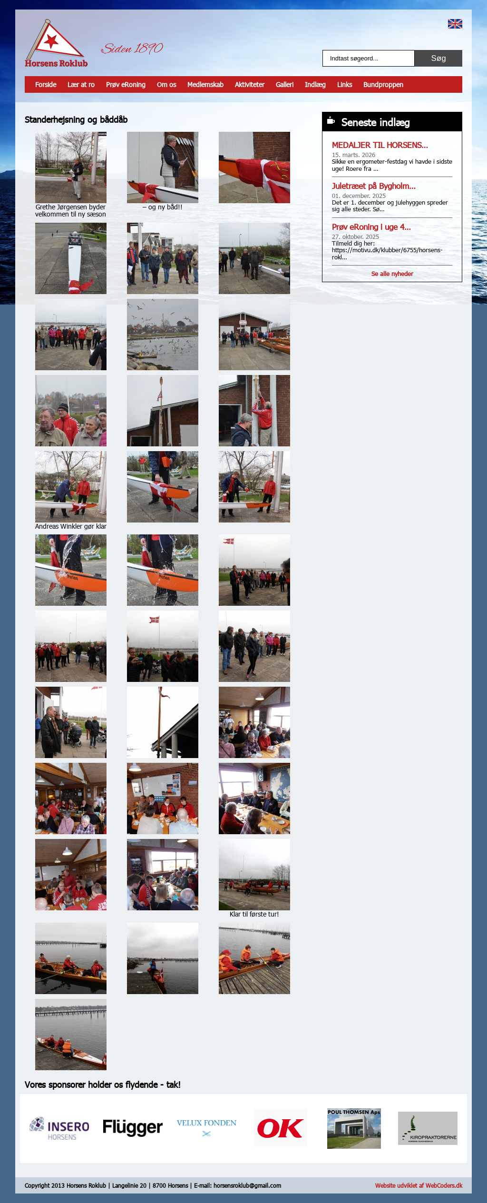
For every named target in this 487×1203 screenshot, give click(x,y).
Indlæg (315, 84)
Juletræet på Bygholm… (374, 186)
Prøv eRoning (126, 84)
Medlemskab (205, 84)
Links (344, 84)
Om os (166, 84)
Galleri (284, 84)
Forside (45, 84)
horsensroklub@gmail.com (247, 1185)
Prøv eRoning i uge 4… (371, 227)
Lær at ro (81, 84)
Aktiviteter (249, 84)
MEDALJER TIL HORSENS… (380, 145)
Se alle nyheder (392, 273)
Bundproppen (383, 84)
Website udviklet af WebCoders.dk (418, 1185)
